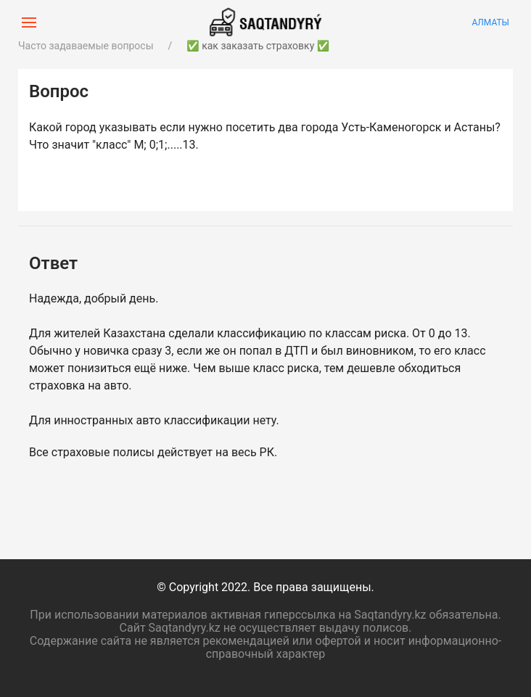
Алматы (490, 22)
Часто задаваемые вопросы (86, 45)
